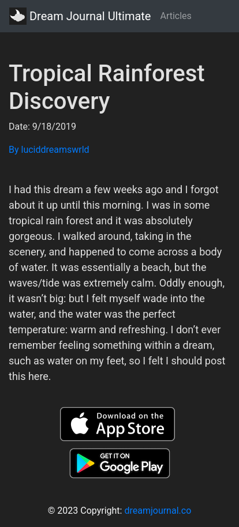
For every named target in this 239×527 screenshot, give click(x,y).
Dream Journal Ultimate (80, 16)
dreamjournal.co (157, 510)
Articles (175, 15)
